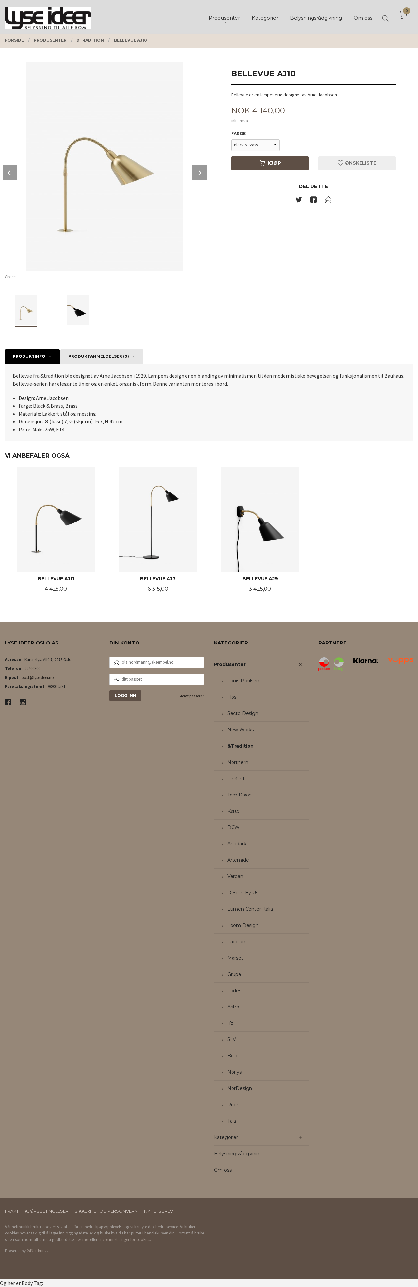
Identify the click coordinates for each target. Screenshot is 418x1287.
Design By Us (242, 893)
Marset (235, 958)
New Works (240, 730)
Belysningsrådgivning (238, 1154)
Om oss (223, 1170)
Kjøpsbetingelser (47, 1211)
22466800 (32, 668)
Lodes (234, 990)
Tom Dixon (239, 795)
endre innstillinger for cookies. (124, 1239)
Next (199, 172)
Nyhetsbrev (158, 1211)
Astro (233, 1007)
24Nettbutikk (38, 1251)
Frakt (12, 1211)
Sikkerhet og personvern (106, 1211)
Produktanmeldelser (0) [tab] (98, 356)
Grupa (234, 974)
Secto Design (242, 713)
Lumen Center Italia (250, 909)
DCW (233, 827)
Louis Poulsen (243, 681)
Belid (233, 1056)
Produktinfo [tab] (29, 356)
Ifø (230, 1023)
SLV (231, 1039)
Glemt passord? (191, 695)
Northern (237, 762)
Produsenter (230, 664)
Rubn (233, 1105)
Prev (10, 172)
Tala (231, 1121)
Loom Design (243, 925)
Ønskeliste (357, 163)
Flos (231, 697)
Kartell (234, 811)
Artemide (238, 860)
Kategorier (226, 1137)
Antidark (236, 844)
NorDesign (239, 1088)
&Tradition (240, 746)
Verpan (235, 876)
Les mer (82, 1239)
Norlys (234, 1072)
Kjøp (270, 163)
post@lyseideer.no (38, 677)
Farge (238, 133)
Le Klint (236, 778)
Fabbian (236, 942)
